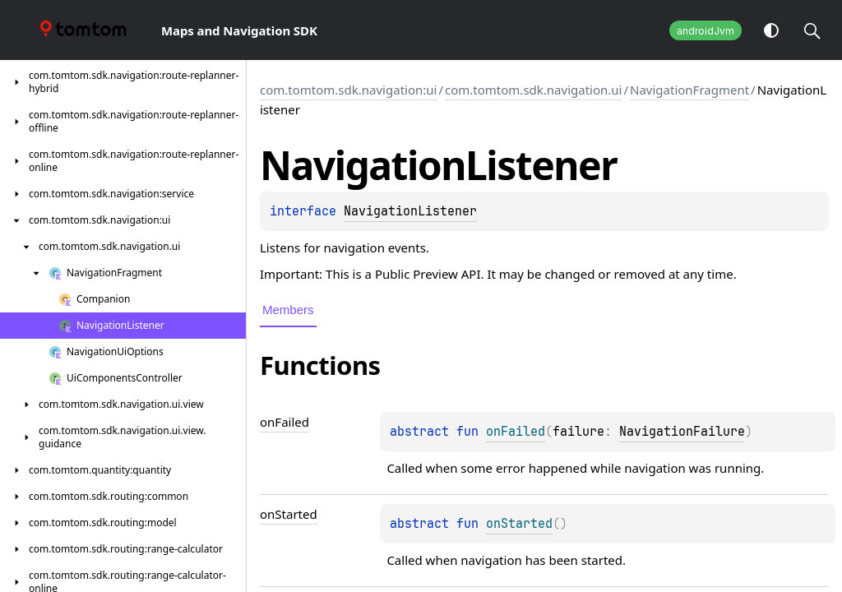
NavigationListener (410, 211)
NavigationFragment (689, 89)
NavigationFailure (682, 431)
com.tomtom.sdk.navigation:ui (348, 89)
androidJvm (705, 31)
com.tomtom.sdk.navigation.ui (533, 89)
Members (288, 310)
